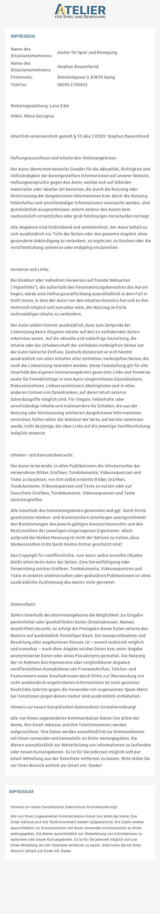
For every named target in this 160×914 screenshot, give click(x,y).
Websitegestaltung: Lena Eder (40, 105)
